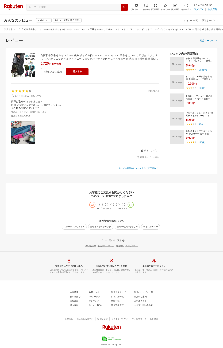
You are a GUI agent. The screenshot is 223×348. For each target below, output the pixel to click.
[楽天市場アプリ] (118, 305)
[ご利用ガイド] (140, 301)
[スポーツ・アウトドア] (74, 227)
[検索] (124, 7)
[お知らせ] (146, 7)
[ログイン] (198, 9)
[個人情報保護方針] (85, 319)
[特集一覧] (115, 301)
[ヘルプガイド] (131, 245)
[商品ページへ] (208, 40)
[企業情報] (69, 319)
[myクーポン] (185, 7)
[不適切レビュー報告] (148, 157)
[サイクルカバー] (150, 227)
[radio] (101, 204)
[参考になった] (149, 150)
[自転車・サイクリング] (100, 227)
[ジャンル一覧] (191, 20)
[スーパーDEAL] (96, 305)
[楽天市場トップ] (118, 292)
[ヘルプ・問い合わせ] (143, 305)
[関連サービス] (210, 20)
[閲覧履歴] (155, 7)
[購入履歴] (175, 7)
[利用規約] (120, 245)
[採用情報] (154, 319)
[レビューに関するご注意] (111, 240)
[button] (146, 7)
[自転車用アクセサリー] (127, 227)
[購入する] (77, 71)
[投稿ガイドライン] (106, 245)
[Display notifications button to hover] (136, 7)
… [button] (17, 29)
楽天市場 (8, 29)
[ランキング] (94, 301)
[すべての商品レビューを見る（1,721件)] (138, 168)
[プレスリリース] (139, 319)
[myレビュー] (44, 20)
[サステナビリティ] (119, 319)
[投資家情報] (102, 319)
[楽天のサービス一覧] (143, 292)
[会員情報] (74, 292)
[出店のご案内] (140, 296)
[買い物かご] (75, 296)
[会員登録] (212, 9)
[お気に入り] (165, 7)
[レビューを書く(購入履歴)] (67, 20)
